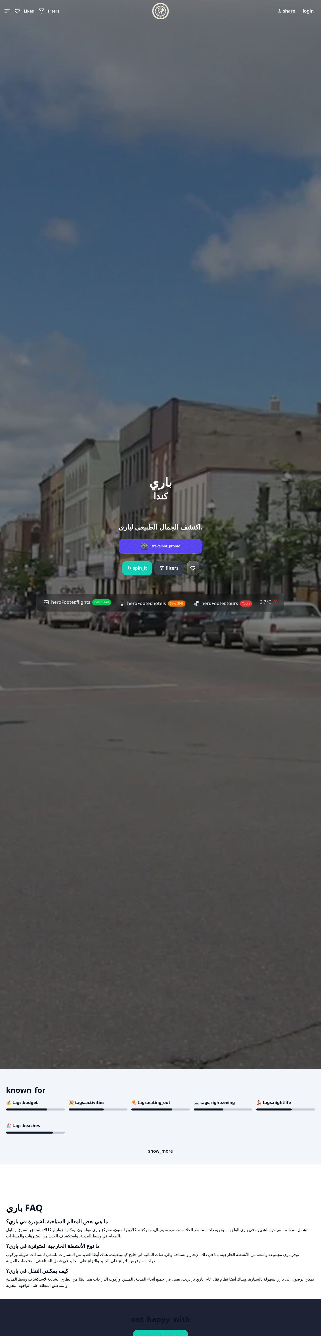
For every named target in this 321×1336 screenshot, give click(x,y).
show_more (160, 1151)
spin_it (137, 568)
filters (168, 568)
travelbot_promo (166, 546)
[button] (7, 11)
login (308, 11)
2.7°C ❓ (269, 602)
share (286, 11)
